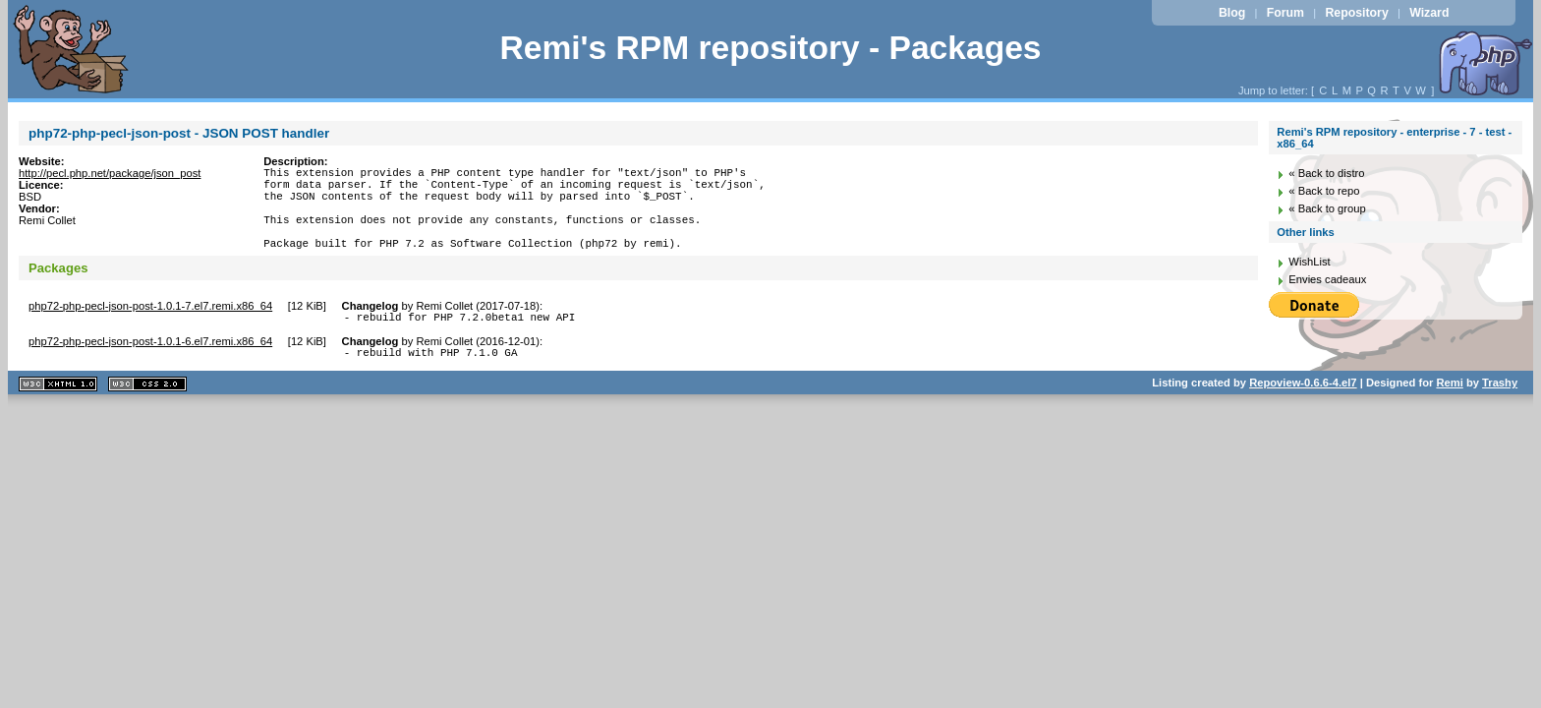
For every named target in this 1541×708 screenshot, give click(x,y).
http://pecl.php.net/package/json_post (109, 173)
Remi (1449, 409)
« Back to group (1326, 208)
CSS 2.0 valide (147, 410)
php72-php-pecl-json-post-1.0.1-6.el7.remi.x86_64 (150, 365)
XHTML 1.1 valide (58, 410)
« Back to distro (1326, 173)
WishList (1309, 261)
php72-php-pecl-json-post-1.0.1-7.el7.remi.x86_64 (150, 326)
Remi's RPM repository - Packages (770, 48)
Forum (1285, 13)
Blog (1232, 13)
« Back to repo (1323, 191)
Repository (1356, 13)
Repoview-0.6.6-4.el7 (1302, 409)
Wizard (1429, 13)
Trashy (1499, 409)
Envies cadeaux (1327, 279)
